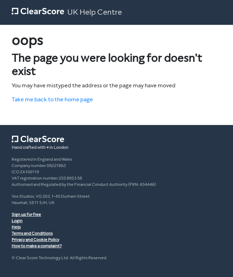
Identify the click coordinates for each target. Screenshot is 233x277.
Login (17, 220)
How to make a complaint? (37, 245)
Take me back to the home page (52, 99)
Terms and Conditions (32, 233)
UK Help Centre (94, 12)
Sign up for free (26, 214)
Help (16, 227)
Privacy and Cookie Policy (35, 239)
